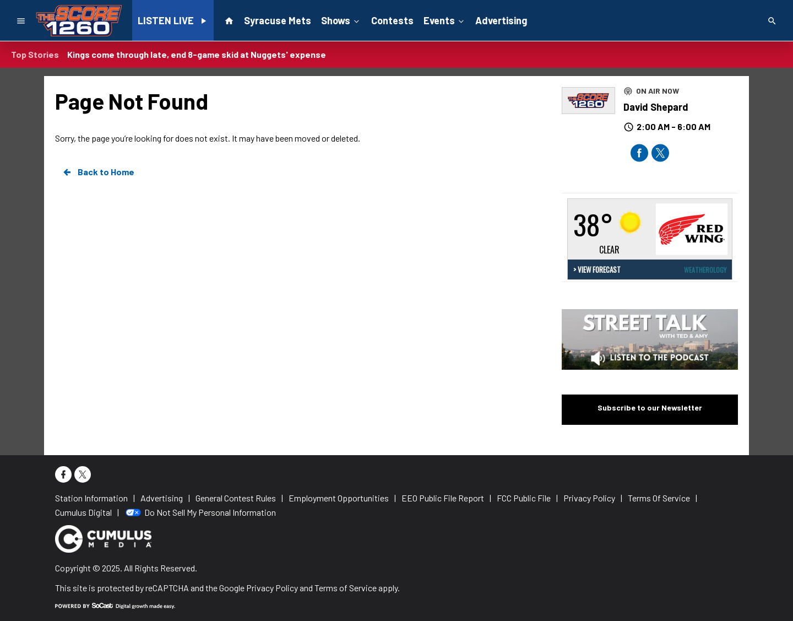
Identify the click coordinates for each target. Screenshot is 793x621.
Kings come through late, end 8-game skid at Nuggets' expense (196, 54)
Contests (392, 20)
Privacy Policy (272, 587)
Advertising (501, 20)
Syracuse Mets (277, 20)
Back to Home (98, 171)
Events (444, 19)
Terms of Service (345, 587)
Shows (341, 19)
